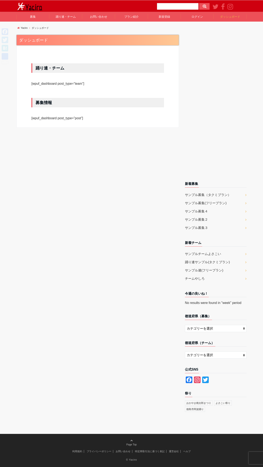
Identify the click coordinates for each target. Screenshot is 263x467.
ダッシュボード (230, 16)
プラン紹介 (131, 16)
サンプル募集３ (196, 227)
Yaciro (133, 459)
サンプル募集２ (196, 219)
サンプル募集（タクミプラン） (208, 195)
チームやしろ (195, 278)
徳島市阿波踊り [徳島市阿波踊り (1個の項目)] (195, 409)
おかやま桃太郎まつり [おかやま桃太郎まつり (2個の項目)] (198, 403)
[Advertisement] (216, 106)
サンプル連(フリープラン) (204, 270)
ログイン (197, 16)
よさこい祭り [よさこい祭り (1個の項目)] (223, 403)
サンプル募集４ (196, 211)
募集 (33, 16)
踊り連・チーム (66, 16)
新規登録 (164, 16)
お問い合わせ (98, 16)
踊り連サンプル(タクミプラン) (207, 262)
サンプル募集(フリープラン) (206, 203)
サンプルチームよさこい (203, 254)
